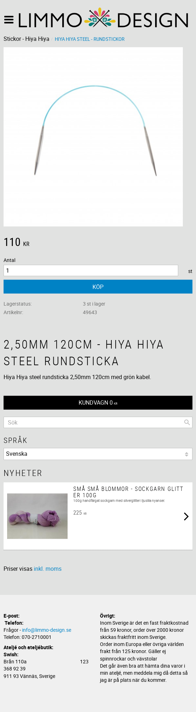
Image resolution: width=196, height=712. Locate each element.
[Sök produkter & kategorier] (98, 422)
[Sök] (187, 422)
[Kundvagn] (98, 403)
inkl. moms (48, 569)
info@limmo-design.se (46, 629)
